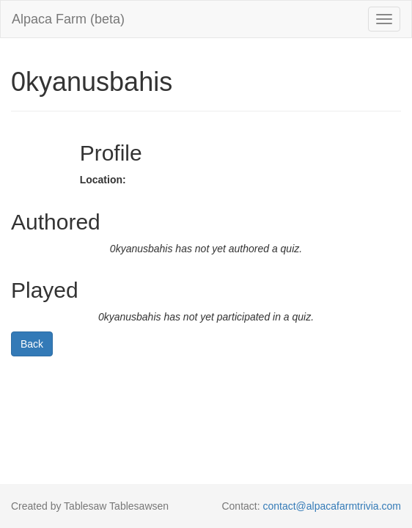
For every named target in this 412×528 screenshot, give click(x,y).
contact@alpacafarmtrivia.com (331, 506)
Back (32, 344)
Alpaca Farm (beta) (68, 19)
